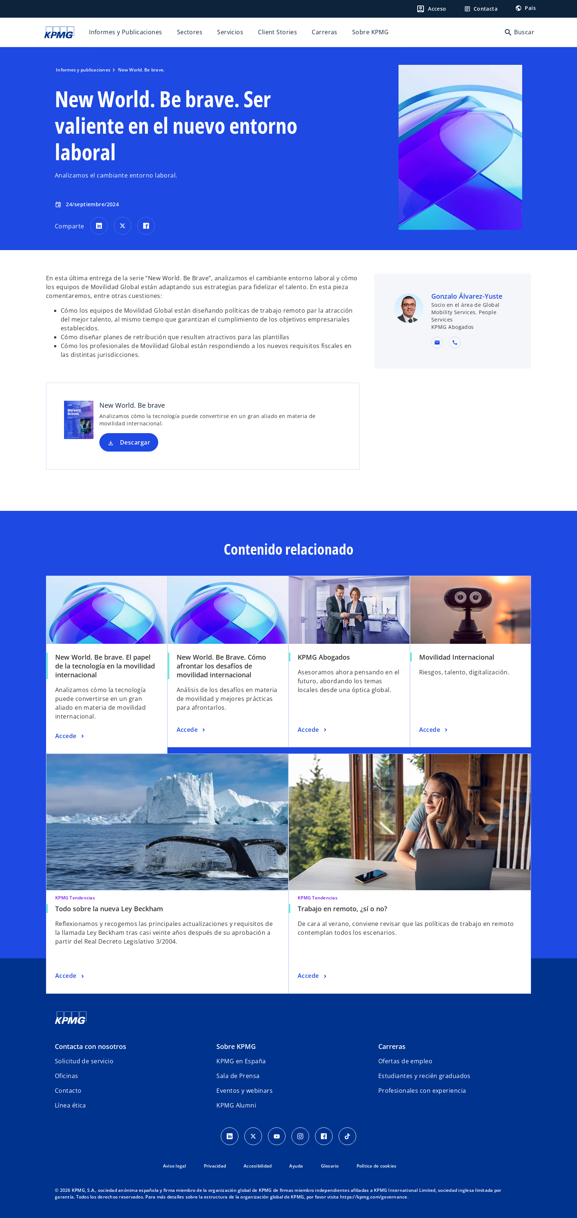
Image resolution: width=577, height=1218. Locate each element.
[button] (437, 342)
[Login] (431, 8)
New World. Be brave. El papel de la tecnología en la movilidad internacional (105, 666)
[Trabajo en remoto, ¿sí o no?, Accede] (313, 976)
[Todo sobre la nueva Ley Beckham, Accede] (70, 976)
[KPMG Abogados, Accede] (313, 730)
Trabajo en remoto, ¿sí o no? (342, 908)
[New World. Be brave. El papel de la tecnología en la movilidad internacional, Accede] (70, 736)
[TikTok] (347, 1136)
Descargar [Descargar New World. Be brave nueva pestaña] (135, 442)
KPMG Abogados (324, 657)
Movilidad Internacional (456, 657)
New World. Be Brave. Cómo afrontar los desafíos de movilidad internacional (221, 666)
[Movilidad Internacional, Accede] (434, 730)
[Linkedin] (229, 1136)
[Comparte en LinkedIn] (99, 226)
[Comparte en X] (122, 226)
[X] (253, 1136)
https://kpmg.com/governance (373, 1197)
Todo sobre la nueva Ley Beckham (109, 908)
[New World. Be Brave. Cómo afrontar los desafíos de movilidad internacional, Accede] (192, 730)
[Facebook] (324, 1136)
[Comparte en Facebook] (146, 226)
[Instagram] (300, 1136)
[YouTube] (277, 1136)
